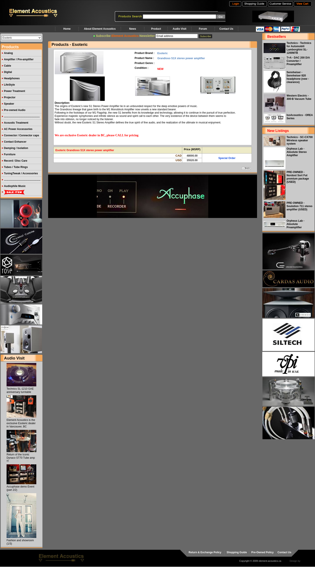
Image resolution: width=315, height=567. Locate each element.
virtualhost (306, 561)
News (132, 28)
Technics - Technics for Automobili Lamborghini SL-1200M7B (299, 47)
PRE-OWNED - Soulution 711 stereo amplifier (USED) (299, 206)
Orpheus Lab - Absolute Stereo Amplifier (297, 152)
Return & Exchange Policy (205, 552)
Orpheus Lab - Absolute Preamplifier (295, 224)
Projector (10, 97)
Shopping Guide (237, 552)
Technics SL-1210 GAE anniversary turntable (20, 390)
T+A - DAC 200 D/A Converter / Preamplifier (298, 61)
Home (66, 28)
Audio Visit (179, 28)
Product (156, 28)
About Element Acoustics (100, 28)
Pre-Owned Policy (262, 552)
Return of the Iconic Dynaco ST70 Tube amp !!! (21, 458)
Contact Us (226, 28)
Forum (203, 28)
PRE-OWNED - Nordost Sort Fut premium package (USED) (298, 177)
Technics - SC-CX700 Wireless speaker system (300, 140)
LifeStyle (9, 84)
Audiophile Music (15, 186)
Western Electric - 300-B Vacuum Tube (299, 97)
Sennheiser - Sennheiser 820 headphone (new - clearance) (298, 77)
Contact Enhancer (15, 141)
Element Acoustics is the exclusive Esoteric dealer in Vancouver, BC (21, 423)
